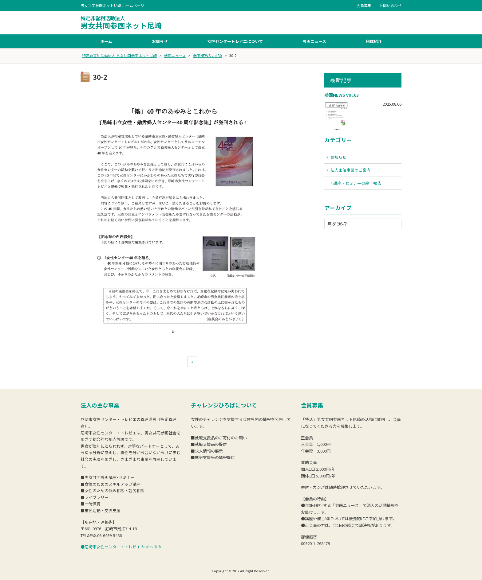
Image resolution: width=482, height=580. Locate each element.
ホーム (106, 41)
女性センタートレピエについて (235, 41)
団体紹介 (374, 41)
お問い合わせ (390, 5)
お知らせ (160, 41)
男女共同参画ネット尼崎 (121, 22)
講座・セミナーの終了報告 (357, 183)
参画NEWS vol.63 (341, 95)
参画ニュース (314, 41)
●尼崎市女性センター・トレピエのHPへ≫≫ (121, 547)
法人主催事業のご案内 (350, 170)
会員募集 (364, 5)
